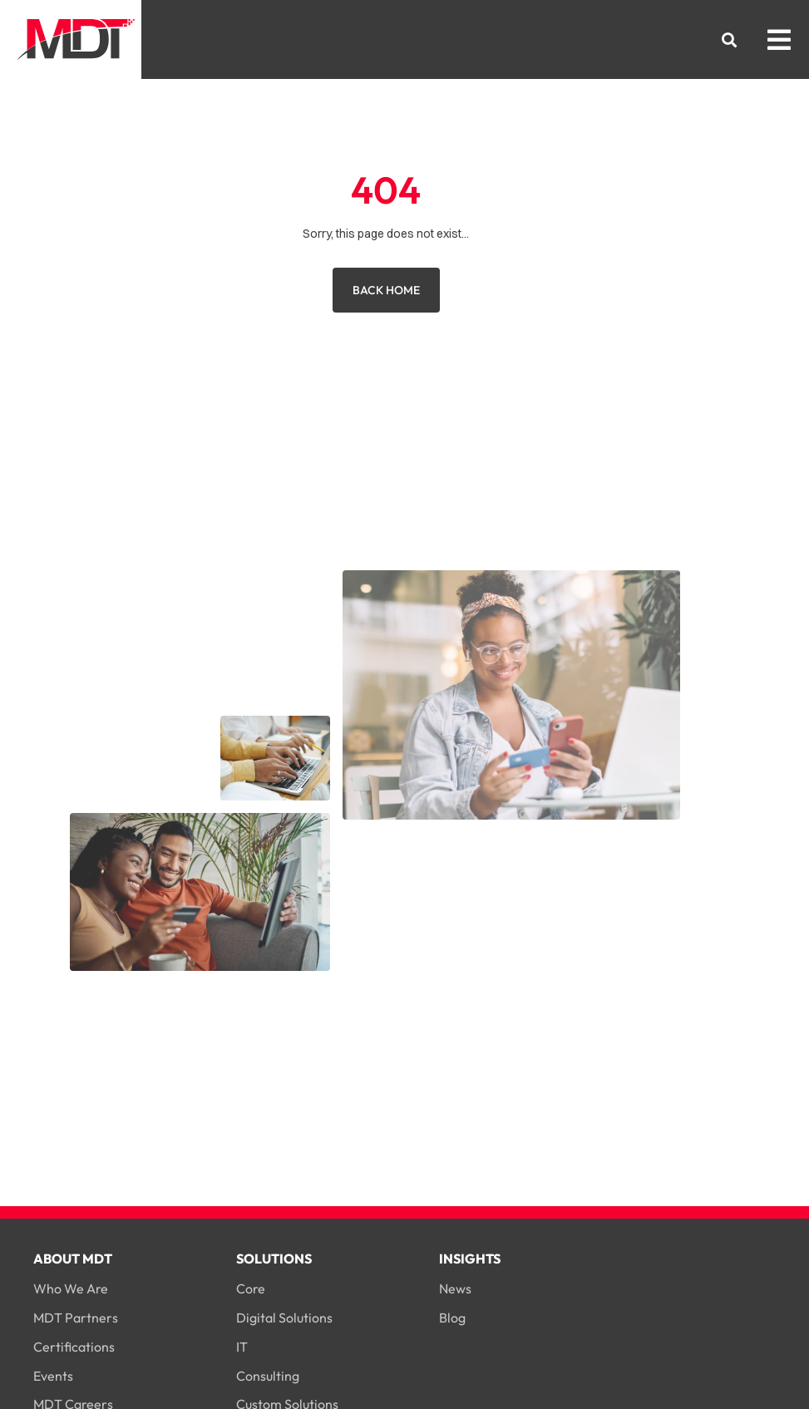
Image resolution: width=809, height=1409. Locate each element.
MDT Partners (75, 1317)
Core (250, 1288)
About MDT (72, 1258)
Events (53, 1375)
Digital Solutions (284, 1317)
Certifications (74, 1346)
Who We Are (70, 1288)
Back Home (386, 290)
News (455, 1288)
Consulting (267, 1375)
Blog (452, 1317)
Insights (470, 1258)
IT (242, 1346)
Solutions (274, 1258)
